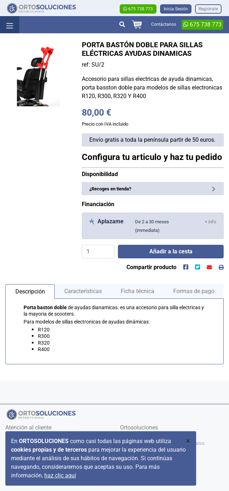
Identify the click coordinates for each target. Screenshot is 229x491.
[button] (210, 221)
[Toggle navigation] (9, 24)
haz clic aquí (60, 475)
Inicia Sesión (176, 8)
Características (83, 291)
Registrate (208, 8)
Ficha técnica (137, 291)
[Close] (188, 441)
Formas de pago (193, 291)
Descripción (30, 291)
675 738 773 (138, 8)
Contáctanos (163, 24)
